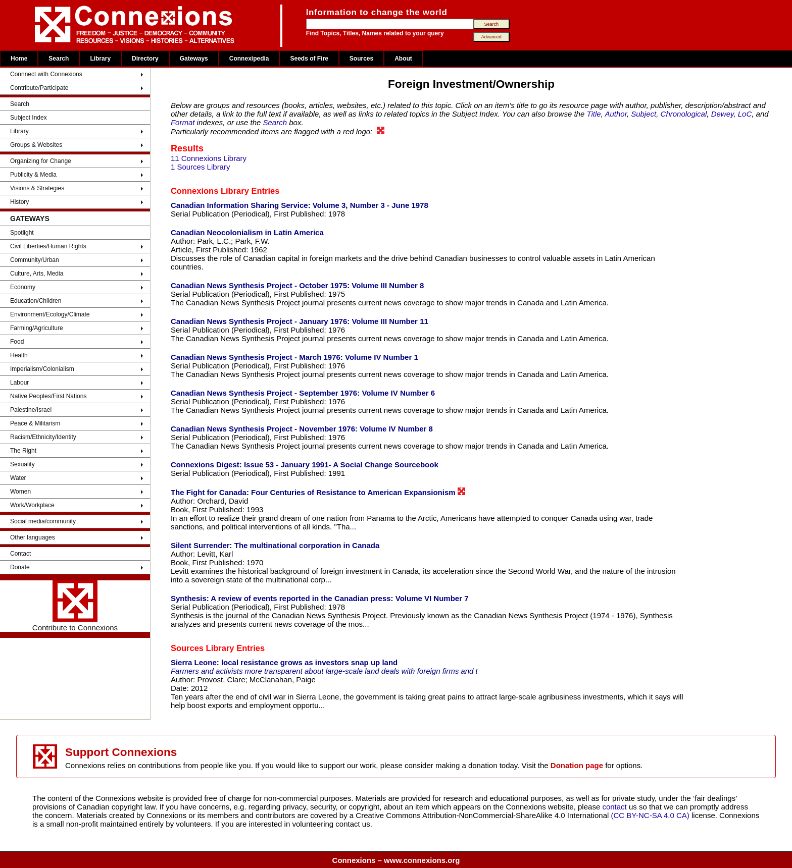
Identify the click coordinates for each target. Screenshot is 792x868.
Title (593, 114)
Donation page (577, 765)
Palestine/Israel (31, 409)
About (403, 58)
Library (100, 58)
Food (17, 341)
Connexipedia (249, 58)
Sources (361, 58)
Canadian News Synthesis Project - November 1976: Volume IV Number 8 (302, 428)
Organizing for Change (40, 161)
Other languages (32, 537)
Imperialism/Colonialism (42, 368)
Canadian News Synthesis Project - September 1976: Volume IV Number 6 (303, 393)
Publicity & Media (33, 174)
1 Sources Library (200, 166)
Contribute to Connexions (75, 606)
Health (19, 355)
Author (615, 114)
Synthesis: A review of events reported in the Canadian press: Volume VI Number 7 (320, 598)
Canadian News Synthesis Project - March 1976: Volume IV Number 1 (294, 357)
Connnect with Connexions (46, 74)
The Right (23, 450)
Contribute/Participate (39, 87)
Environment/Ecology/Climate (49, 314)
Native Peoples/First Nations (48, 396)
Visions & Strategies (37, 188)
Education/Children (35, 300)
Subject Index (28, 117)
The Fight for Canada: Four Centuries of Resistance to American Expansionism (318, 492)
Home (19, 58)
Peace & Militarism (35, 423)
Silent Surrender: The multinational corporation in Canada (275, 545)
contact (615, 806)
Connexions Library (210, 190)
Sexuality (22, 464)
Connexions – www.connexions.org (396, 860)
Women (20, 491)
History (19, 201)
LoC (745, 114)
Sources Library (202, 648)
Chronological (684, 114)
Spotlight (22, 232)
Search (58, 58)
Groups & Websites (36, 144)
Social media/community (43, 521)
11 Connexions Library (208, 158)
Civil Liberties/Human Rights (48, 246)
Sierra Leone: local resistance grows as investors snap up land (284, 662)
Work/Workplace (32, 505)
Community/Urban (34, 259)
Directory (145, 58)
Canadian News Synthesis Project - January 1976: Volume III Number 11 (299, 321)
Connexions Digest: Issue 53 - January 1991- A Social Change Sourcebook (304, 464)
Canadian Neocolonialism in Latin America (247, 232)
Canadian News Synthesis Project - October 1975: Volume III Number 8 (297, 285)
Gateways (194, 58)
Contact (20, 553)
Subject (643, 114)
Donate (20, 567)
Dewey (722, 114)
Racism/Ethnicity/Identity (43, 437)
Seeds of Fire (309, 58)
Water (18, 477)
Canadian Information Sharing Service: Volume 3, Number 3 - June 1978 (299, 205)
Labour (19, 382)
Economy (22, 287)
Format (183, 122)
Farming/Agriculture (36, 328)
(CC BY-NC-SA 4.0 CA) (650, 815)
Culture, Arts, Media (36, 273)
